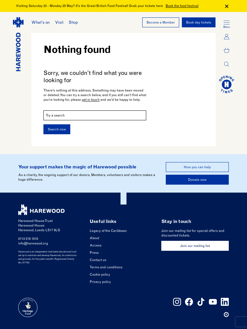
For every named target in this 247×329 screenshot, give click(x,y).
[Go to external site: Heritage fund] (27, 307)
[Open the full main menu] (227, 23)
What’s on (40, 23)
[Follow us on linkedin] (225, 302)
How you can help (197, 167)
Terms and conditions (106, 267)
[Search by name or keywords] (94, 115)
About (94, 238)
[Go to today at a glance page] (226, 84)
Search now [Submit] (57, 129)
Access (96, 245)
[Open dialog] (227, 64)
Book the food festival (182, 6)
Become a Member (161, 23)
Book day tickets (198, 23)
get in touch (91, 100)
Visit (59, 23)
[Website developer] (226, 314)
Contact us (98, 260)
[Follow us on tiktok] (201, 302)
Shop (73, 23)
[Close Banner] (226, 6)
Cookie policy (100, 275)
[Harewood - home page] (18, 44)
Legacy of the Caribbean (108, 231)
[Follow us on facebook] (189, 302)
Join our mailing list (195, 246)
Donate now (197, 180)
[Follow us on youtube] (213, 302)
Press (94, 253)
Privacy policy (100, 282)
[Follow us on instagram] (177, 302)
